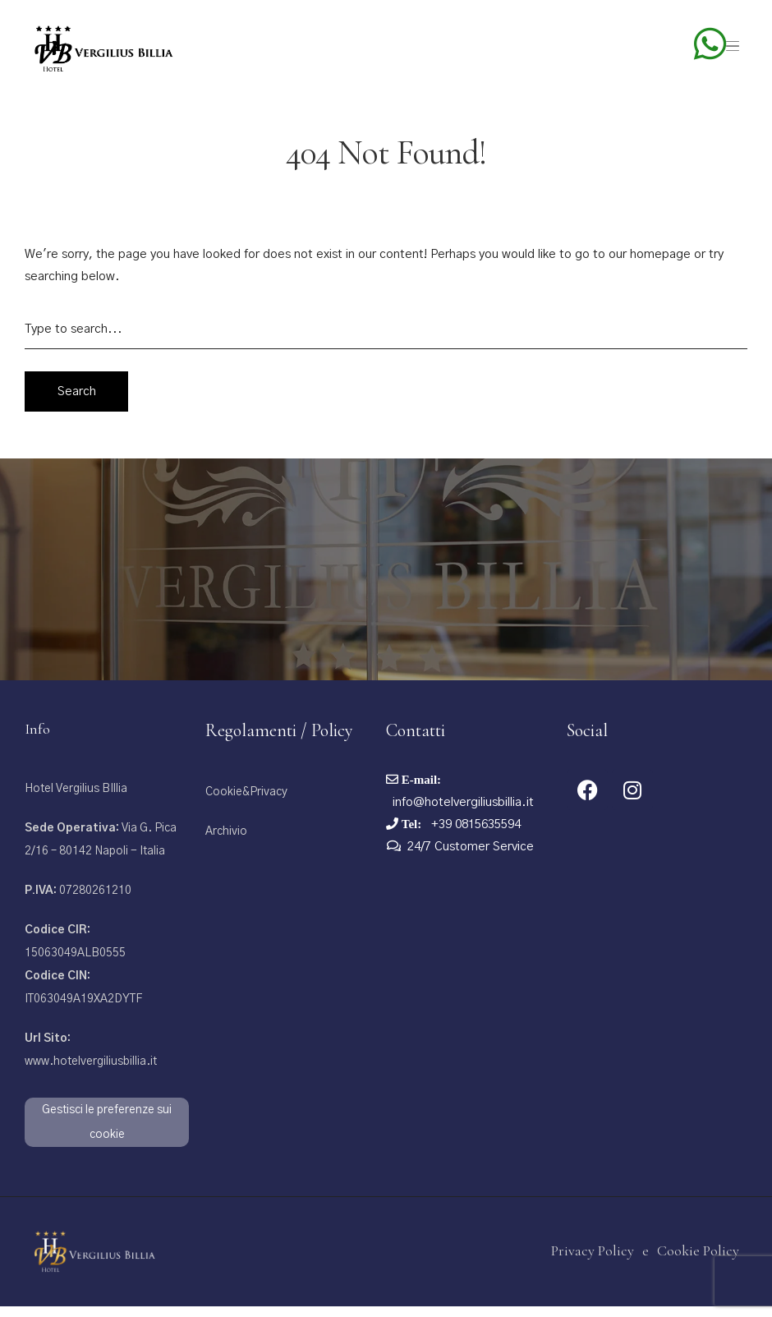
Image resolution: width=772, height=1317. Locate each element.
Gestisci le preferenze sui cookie (107, 1133)
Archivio (226, 842)
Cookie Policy (698, 1261)
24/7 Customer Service (470, 857)
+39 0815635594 (474, 835)
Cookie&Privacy (246, 802)
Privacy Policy (592, 1261)
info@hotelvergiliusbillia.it (463, 813)
